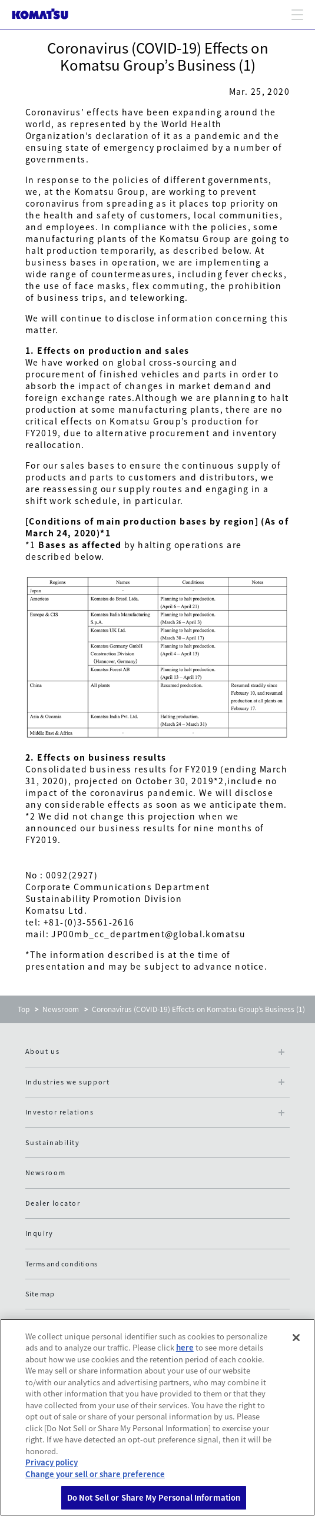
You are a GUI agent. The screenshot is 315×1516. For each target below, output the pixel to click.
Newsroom (60, 1009)
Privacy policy (51, 1462)
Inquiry (39, 1233)
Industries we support (67, 1082)
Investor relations (59, 1112)
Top (23, 1009)
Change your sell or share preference (95, 1473)
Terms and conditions (61, 1264)
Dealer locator (53, 1203)
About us (42, 1051)
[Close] (296, 1338)
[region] (157, 1417)
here (185, 1347)
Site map (40, 1294)
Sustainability (52, 1142)
